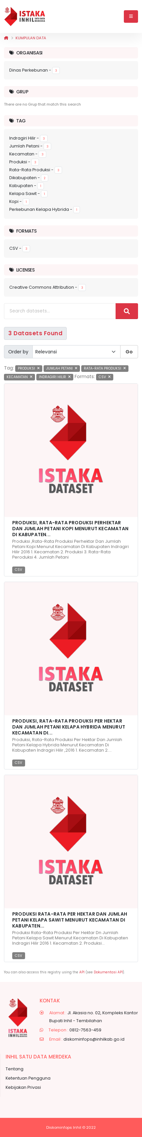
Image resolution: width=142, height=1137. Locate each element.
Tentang (14, 1069)
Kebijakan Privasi (23, 1087)
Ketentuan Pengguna (28, 1078)
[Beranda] (6, 38)
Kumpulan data (31, 38)
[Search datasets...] (60, 311)
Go (129, 351)
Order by (18, 351)
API (82, 972)
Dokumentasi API (108, 972)
